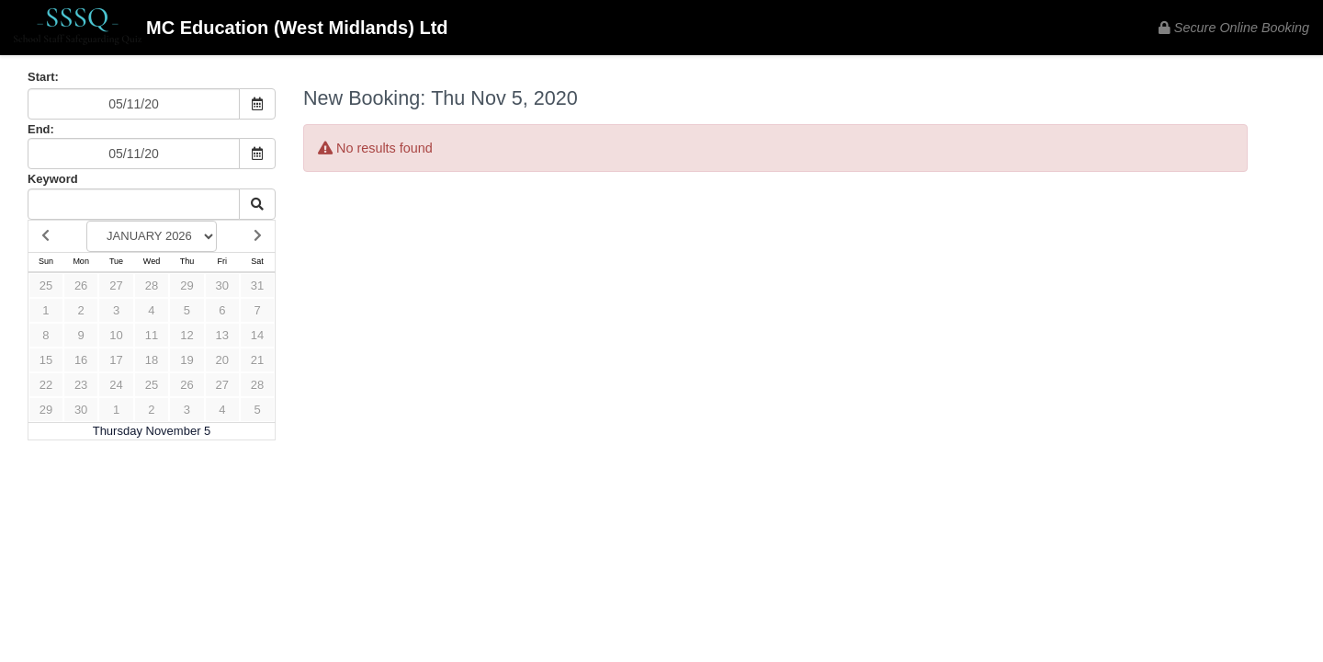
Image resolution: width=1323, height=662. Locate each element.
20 (222, 360)
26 (80, 285)
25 (46, 285)
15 (46, 360)
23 (80, 385)
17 (115, 360)
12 (186, 335)
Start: (43, 77)
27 (115, 285)
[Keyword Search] (134, 204)
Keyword (53, 179)
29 (186, 285)
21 (257, 360)
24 (115, 385)
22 (46, 385)
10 (115, 335)
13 (222, 335)
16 (80, 360)
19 (186, 360)
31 (257, 285)
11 (151, 335)
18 (151, 360)
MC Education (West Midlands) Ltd (231, 29)
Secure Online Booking (1234, 27)
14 (257, 335)
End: (41, 129)
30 (222, 285)
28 (151, 285)
